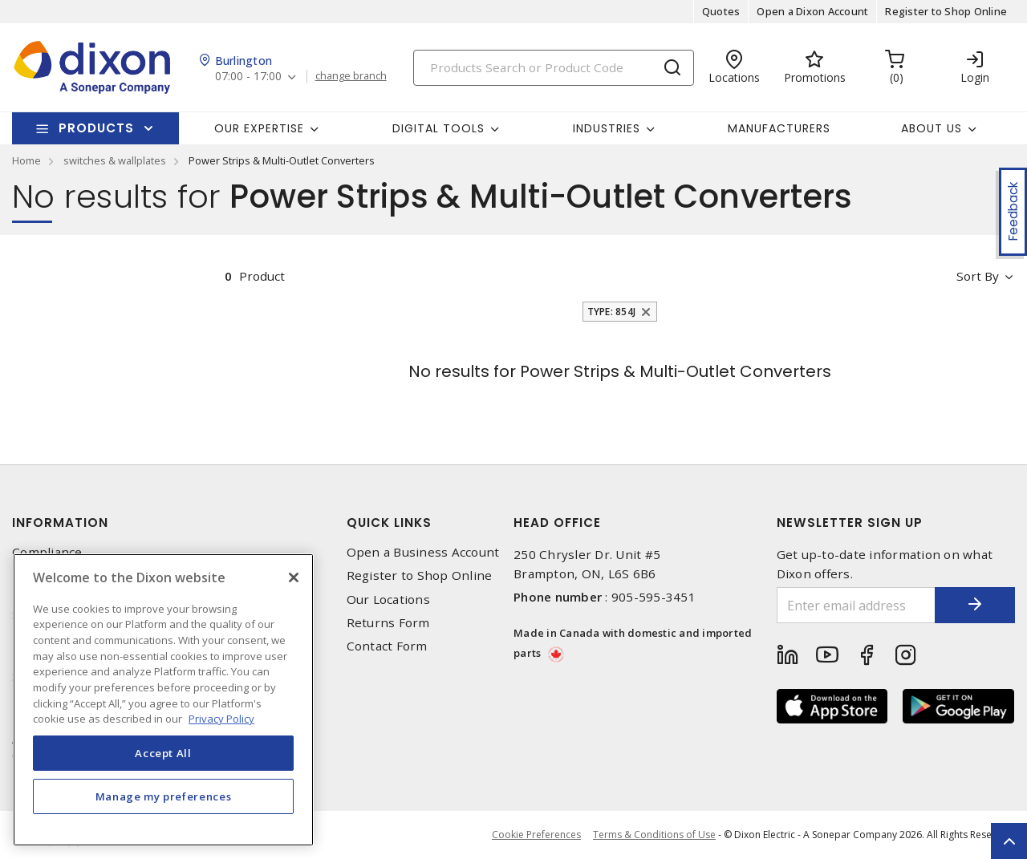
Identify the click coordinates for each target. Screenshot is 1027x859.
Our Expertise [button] (259, 128)
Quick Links (389, 522)
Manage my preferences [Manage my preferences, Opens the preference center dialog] (163, 796)
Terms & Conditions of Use (654, 834)
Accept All (163, 753)
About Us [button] (931, 128)
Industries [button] (606, 128)
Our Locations (388, 599)
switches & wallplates (114, 160)
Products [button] (96, 128)
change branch (351, 76)
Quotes (721, 11)
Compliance (47, 552)
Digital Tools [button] (438, 128)
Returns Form (388, 622)
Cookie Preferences (536, 835)
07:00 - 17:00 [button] (248, 76)
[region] (163, 699)
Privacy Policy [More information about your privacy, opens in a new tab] (221, 718)
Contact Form (387, 646)
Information (60, 522)
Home (26, 160)
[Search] (553, 68)
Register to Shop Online (946, 11)
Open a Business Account (423, 552)
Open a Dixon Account (812, 11)
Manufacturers (779, 128)
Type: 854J (611, 311)
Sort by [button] (977, 276)
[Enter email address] (856, 605)
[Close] (293, 577)
